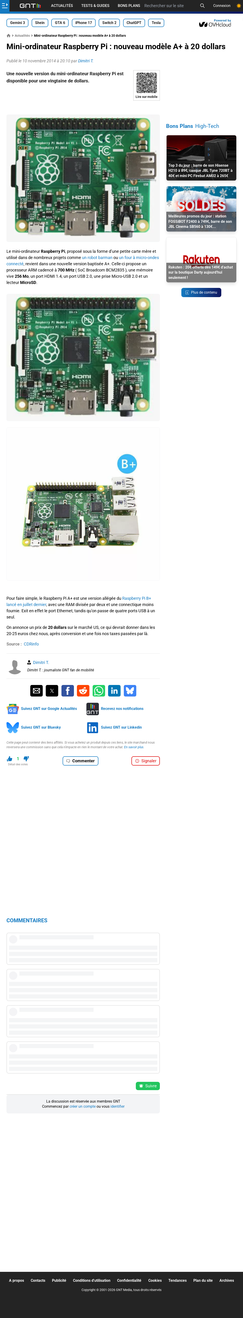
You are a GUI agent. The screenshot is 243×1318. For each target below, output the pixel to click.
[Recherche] (202, 6)
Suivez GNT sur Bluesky (41, 727)
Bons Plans (129, 5)
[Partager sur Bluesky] (130, 691)
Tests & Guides (95, 5)
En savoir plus (133, 747)
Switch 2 (109, 23)
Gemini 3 (17, 23)
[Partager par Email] (36, 691)
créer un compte (83, 1106)
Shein (40, 23)
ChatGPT (134, 23)
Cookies (155, 1280)
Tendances (177, 1280)
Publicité (59, 1280)
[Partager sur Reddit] (83, 691)
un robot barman (97, 257)
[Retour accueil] (30, 6)
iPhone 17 (83, 23)
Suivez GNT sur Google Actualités (49, 708)
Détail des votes (18, 764)
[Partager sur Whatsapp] (99, 691)
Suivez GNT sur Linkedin (121, 727)
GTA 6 (60, 23)
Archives (226, 1280)
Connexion (222, 5)
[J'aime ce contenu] (9, 759)
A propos (16, 1280)
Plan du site (203, 1280)
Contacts (38, 1280)
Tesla (156, 23)
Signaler (145, 760)
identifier (117, 1106)
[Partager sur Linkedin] (114, 691)
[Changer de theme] (238, 5)
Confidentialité (129, 1280)
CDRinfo (31, 644)
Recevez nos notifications (122, 708)
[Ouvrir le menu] (4, 6)
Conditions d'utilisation (91, 1280)
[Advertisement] (83, 108)
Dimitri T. (41, 662)
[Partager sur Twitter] (52, 691)
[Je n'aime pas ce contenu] (26, 759)
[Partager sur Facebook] (67, 691)
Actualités (62, 5)
